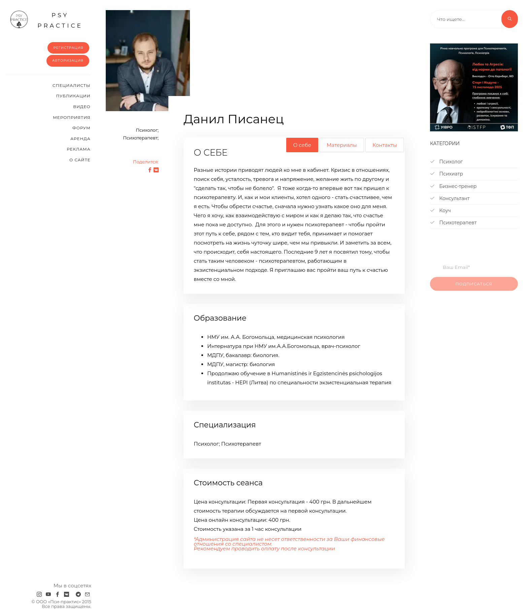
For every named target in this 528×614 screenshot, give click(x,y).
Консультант (450, 198)
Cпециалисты (72, 85)
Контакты (384, 145)
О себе (302, 145)
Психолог (446, 162)
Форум (81, 127)
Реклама (78, 149)
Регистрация (68, 47)
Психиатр (446, 174)
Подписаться (474, 287)
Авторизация (68, 60)
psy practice (46, 19)
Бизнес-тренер (453, 186)
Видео (81, 106)
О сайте (80, 159)
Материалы (342, 145)
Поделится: (146, 161)
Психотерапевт (453, 223)
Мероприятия (71, 117)
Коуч (440, 210)
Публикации (73, 95)
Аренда (80, 138)
